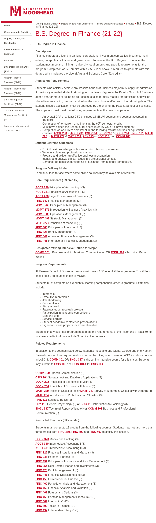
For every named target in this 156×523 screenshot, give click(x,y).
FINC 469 (64, 431)
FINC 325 (41, 452)
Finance (8, 60)
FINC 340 (41, 200)
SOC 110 (103, 136)
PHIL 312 (41, 399)
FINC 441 (41, 236)
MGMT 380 (42, 214)
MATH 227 (87, 390)
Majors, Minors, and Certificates (14, 40)
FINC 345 (41, 456)
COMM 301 (42, 252)
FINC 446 (41, 474)
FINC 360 (41, 227)
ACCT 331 (42, 448)
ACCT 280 (42, 196)
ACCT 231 (77, 133)
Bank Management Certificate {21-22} (13, 101)
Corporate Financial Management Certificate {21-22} (16, 115)
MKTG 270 (42, 223)
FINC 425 (41, 231)
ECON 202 (105, 133)
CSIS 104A (79, 364)
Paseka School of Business (13, 51)
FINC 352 (41, 461)
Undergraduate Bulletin (16, 32)
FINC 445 (41, 240)
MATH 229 (57, 136)
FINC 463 (41, 492)
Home (7, 25)
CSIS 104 (91, 133)
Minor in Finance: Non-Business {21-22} (15, 91)
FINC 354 (41, 465)
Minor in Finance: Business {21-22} (12, 80)
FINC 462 (41, 488)
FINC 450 (41, 479)
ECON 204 (122, 133)
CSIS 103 (60, 364)
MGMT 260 (42, 205)
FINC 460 (41, 483)
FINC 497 (95, 431)
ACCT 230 (60, 133)
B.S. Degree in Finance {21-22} (16, 69)
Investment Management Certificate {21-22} (16, 128)
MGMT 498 (42, 218)
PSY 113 (88, 136)
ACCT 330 (42, 443)
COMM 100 (123, 136)
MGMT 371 (42, 209)
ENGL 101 (137, 133)
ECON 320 (42, 439)
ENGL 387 (117, 252)
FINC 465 (41, 497)
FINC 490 (77, 431)
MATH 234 (74, 136)
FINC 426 (41, 470)
